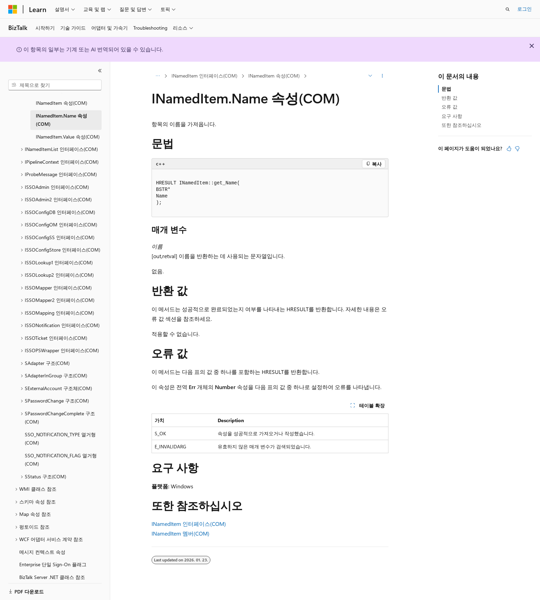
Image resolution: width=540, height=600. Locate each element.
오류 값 (449, 106)
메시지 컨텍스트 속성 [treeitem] (42, 543)
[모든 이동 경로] (158, 76)
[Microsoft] (12, 9)
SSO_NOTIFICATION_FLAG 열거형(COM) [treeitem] (61, 451)
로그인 (524, 9)
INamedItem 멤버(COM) (180, 533)
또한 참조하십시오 (461, 125)
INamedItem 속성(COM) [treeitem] (61, 94)
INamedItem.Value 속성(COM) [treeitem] (68, 128)
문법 (446, 88)
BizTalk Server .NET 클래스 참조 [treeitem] (52, 569)
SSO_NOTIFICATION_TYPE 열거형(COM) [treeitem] (60, 430)
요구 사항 (452, 116)
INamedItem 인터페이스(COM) (204, 75)
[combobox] (55, 85)
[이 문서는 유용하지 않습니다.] (517, 148)
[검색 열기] (508, 9)
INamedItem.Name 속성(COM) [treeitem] (61, 111)
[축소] (100, 70)
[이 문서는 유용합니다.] (509, 148)
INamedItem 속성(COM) (274, 75)
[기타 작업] (382, 76)
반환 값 (449, 97)
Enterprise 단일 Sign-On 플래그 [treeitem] (52, 556)
